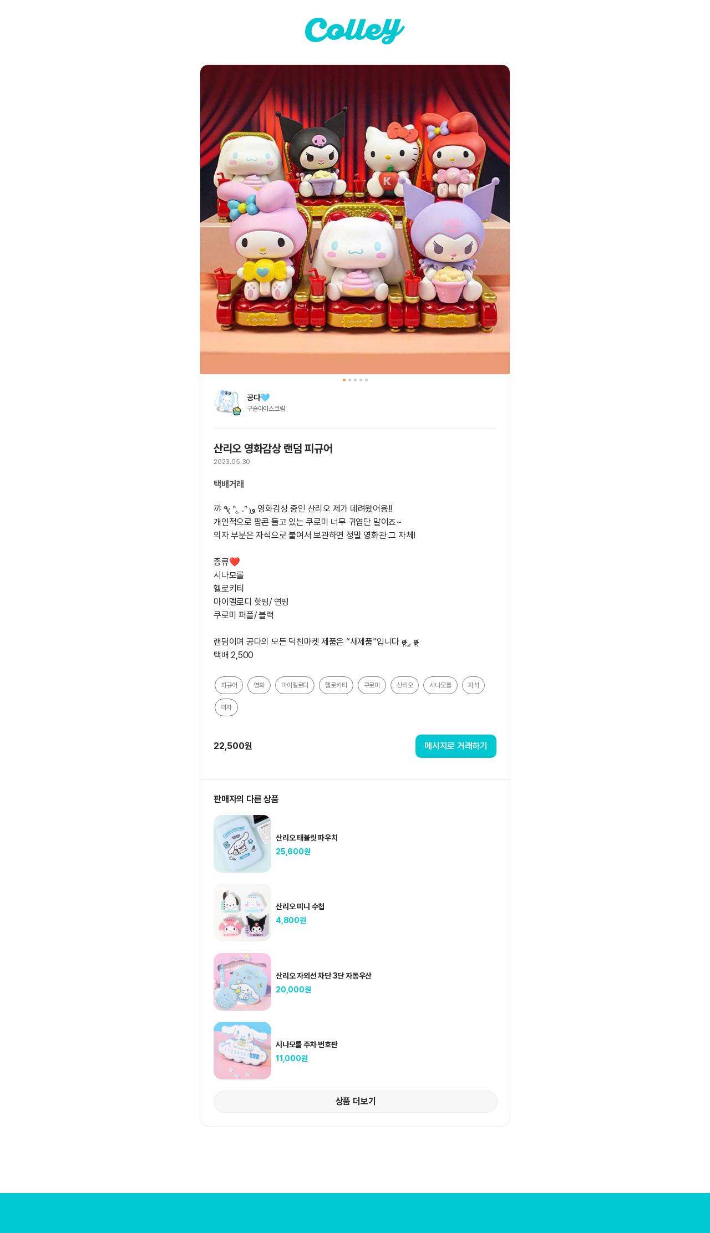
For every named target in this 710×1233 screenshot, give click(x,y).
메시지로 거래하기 (456, 746)
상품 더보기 (356, 1101)
